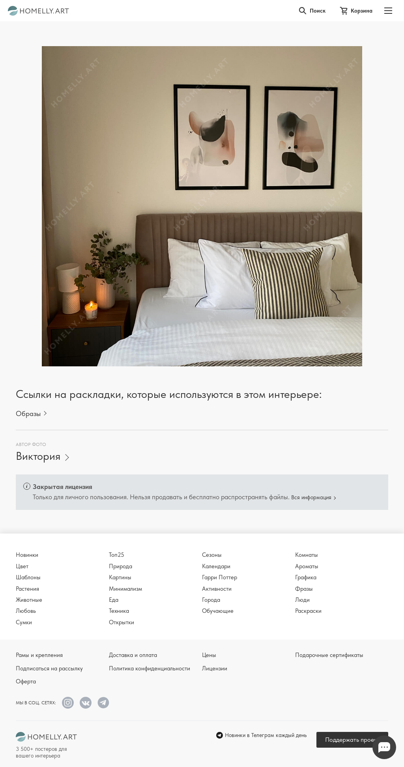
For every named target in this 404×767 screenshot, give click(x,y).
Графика (305, 577)
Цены (209, 655)
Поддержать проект (352, 739)
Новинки (27, 554)
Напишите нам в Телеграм (384, 747)
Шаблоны (28, 577)
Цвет (22, 566)
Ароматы (306, 566)
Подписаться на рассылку (49, 668)
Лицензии (214, 668)
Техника (119, 610)
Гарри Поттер (219, 577)
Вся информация (311, 497)
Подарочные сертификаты (329, 655)
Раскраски (308, 610)
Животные (29, 599)
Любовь (26, 610)
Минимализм (125, 588)
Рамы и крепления (39, 655)
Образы (28, 413)
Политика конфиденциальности (149, 668)
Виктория (38, 456)
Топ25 (116, 554)
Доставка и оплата (133, 655)
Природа (120, 566)
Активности (217, 588)
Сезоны (212, 554)
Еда (113, 599)
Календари (216, 566)
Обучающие (218, 610)
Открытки (121, 622)
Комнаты (306, 554)
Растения (27, 588)
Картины (120, 577)
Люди (302, 599)
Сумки (24, 622)
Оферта (26, 681)
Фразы (304, 588)
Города (211, 599)
